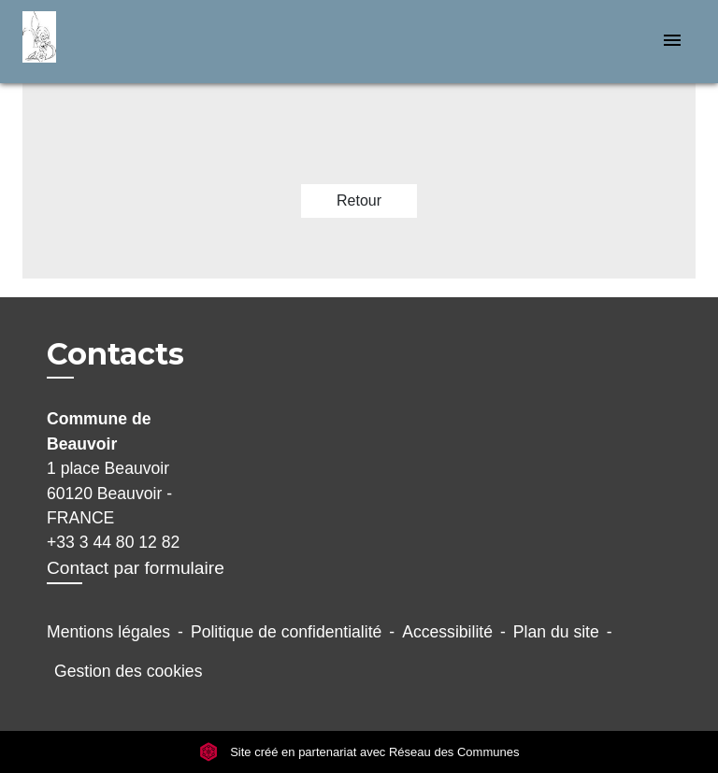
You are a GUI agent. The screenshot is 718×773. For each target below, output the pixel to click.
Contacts (115, 354)
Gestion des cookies (128, 671)
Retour (359, 200)
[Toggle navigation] (672, 41)
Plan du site (556, 632)
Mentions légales (108, 632)
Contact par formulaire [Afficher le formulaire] (135, 568)
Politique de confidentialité (286, 632)
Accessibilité (447, 632)
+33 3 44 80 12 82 (113, 542)
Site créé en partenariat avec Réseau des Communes (359, 752)
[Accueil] (92, 42)
